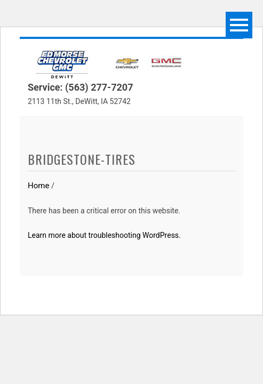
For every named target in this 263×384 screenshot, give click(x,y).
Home (38, 185)
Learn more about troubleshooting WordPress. (104, 235)
